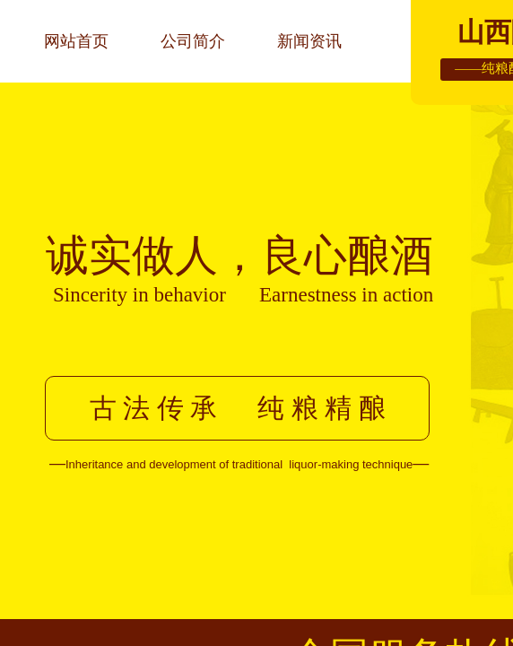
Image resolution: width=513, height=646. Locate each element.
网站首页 (76, 41)
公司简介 (193, 41)
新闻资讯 (309, 41)
